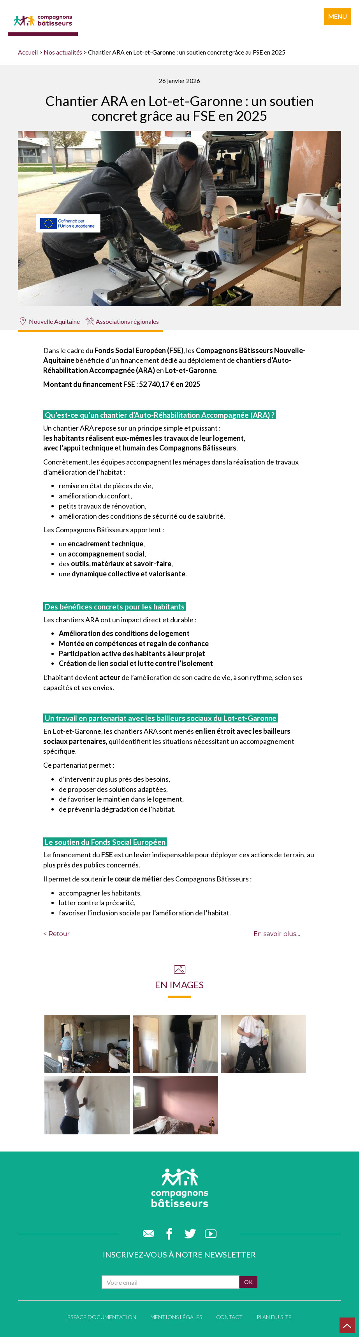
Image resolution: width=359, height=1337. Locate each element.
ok (248, 1282)
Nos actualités (63, 52)
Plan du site (274, 1317)
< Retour (56, 934)
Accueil (28, 52)
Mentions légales (176, 1317)
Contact (229, 1317)
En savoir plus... (276, 934)
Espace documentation (101, 1317)
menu (337, 16)
